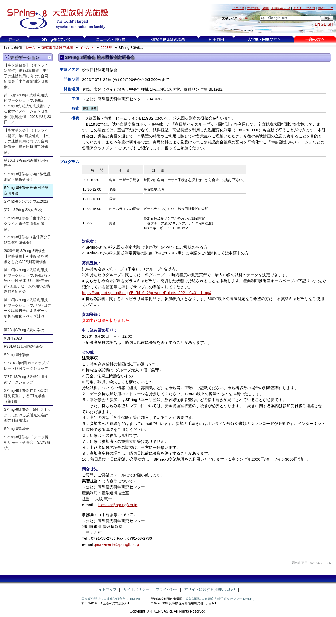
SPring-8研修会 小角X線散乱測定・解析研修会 (27, 177)
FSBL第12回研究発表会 (23, 346)
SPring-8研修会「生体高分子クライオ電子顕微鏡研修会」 (27, 223)
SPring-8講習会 (16, 429)
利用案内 (216, 39)
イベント (87, 48)
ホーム (13, 39)
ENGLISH (323, 24)
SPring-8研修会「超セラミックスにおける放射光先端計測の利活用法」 (27, 415)
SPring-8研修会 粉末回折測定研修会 (26, 190)
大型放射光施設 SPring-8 (56, 18)
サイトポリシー (136, 590)
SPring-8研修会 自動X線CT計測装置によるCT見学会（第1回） (26, 396)
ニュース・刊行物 (110, 39)
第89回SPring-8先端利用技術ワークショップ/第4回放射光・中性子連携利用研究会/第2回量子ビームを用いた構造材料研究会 (27, 281)
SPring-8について (56, 39)
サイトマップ (106, 590)
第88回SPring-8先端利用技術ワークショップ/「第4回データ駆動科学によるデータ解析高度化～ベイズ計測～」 (27, 310)
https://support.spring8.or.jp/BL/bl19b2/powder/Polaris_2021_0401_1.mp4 (146, 292)
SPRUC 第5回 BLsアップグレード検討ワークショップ (26, 366)
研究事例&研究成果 (168, 39)
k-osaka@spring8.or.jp (117, 504)
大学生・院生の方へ (264, 39)
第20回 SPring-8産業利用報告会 (26, 163)
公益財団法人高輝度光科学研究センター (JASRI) (220, 599)
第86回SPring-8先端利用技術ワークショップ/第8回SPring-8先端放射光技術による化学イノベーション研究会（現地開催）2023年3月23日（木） (27, 108)
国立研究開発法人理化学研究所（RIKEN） (111, 599)
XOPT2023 (13, 338)
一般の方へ (315, 39)
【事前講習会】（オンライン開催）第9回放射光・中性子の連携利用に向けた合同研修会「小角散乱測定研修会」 (27, 76)
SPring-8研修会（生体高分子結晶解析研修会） (27, 240)
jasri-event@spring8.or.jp (117, 544)
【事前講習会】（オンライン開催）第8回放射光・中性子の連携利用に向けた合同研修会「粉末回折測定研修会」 (27, 141)
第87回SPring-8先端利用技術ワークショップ (26, 379)
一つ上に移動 (49, 57)
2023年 (106, 48)
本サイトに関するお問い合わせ (210, 590)
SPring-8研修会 (16, 355)
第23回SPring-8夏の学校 (24, 330)
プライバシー (167, 590)
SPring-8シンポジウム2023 (26, 201)
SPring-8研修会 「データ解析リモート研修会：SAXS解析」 (27, 442)
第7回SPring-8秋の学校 (23, 210)
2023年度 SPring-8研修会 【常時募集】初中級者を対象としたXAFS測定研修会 (26, 256)
